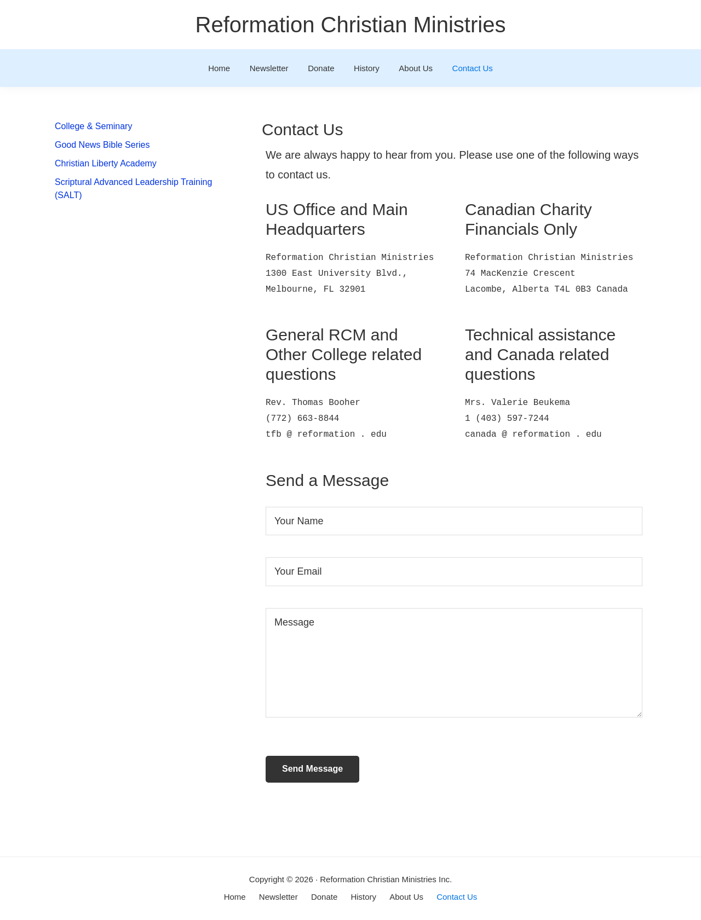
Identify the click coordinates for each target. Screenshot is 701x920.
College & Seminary (93, 126)
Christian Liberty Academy (106, 163)
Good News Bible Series (102, 144)
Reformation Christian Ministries (351, 25)
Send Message (312, 768)
